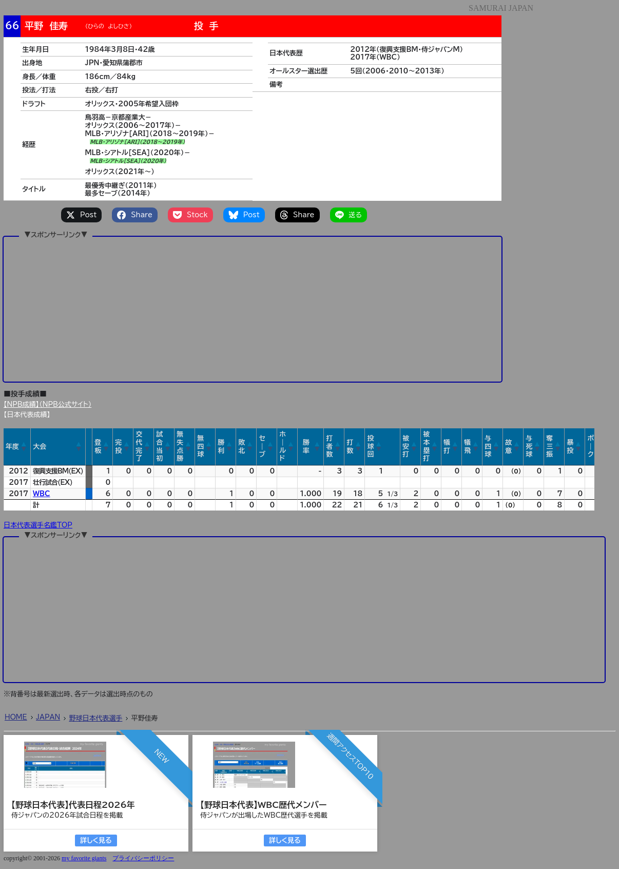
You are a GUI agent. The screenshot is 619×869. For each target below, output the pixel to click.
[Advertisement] (252, 308)
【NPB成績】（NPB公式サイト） (47, 404)
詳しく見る (95, 840)
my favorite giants (84, 858)
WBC (41, 493)
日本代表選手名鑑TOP (38, 525)
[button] (24, 447)
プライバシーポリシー (143, 858)
